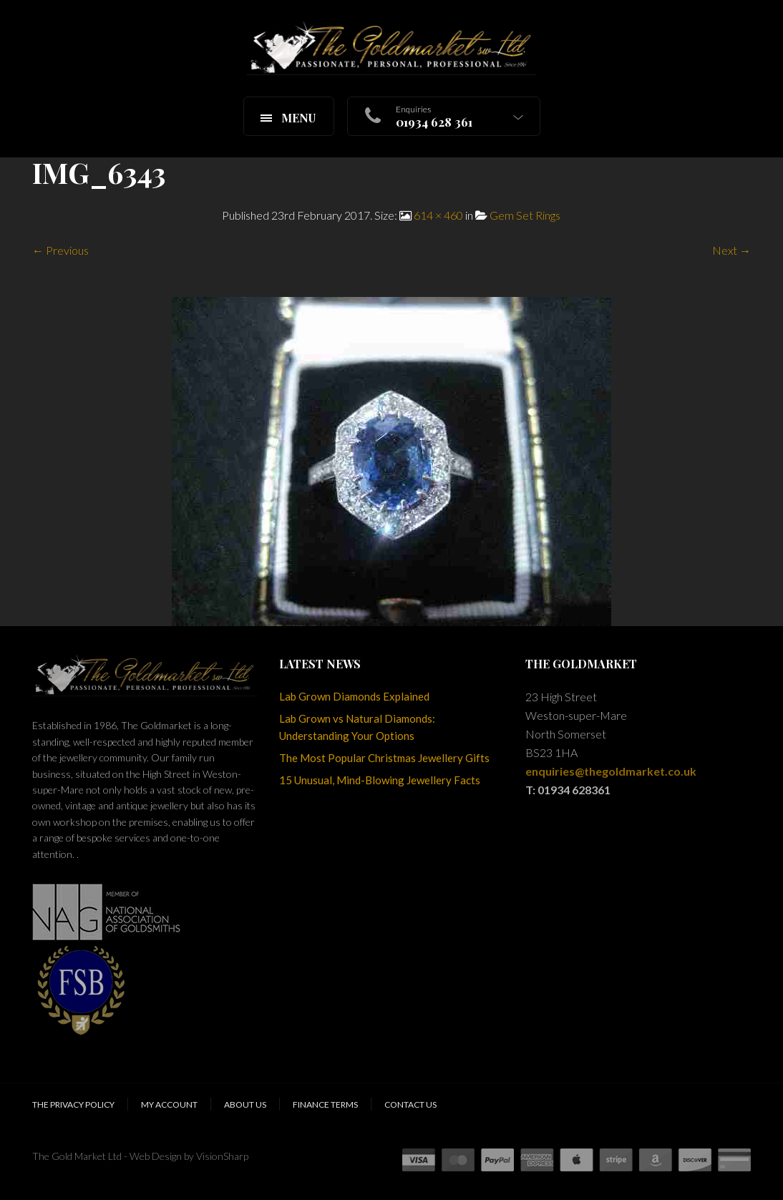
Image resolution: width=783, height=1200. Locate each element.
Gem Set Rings (525, 215)
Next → (731, 250)
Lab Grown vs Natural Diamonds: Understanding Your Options (357, 727)
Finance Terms (325, 1104)
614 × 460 (438, 215)
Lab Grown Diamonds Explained (354, 696)
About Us (245, 1104)
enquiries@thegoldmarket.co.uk (610, 771)
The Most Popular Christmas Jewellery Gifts (384, 757)
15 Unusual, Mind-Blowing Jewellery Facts (379, 780)
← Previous (60, 250)
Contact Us (410, 1104)
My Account (169, 1104)
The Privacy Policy (73, 1104)
